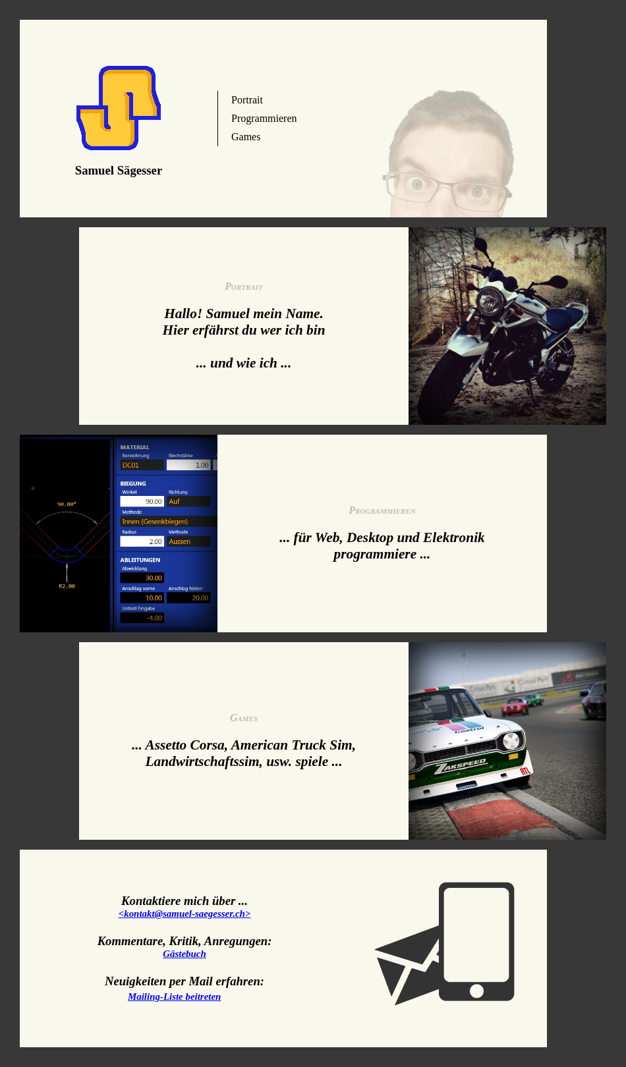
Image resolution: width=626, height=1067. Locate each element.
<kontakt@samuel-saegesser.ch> (185, 913)
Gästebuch (184, 953)
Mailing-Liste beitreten (174, 996)
